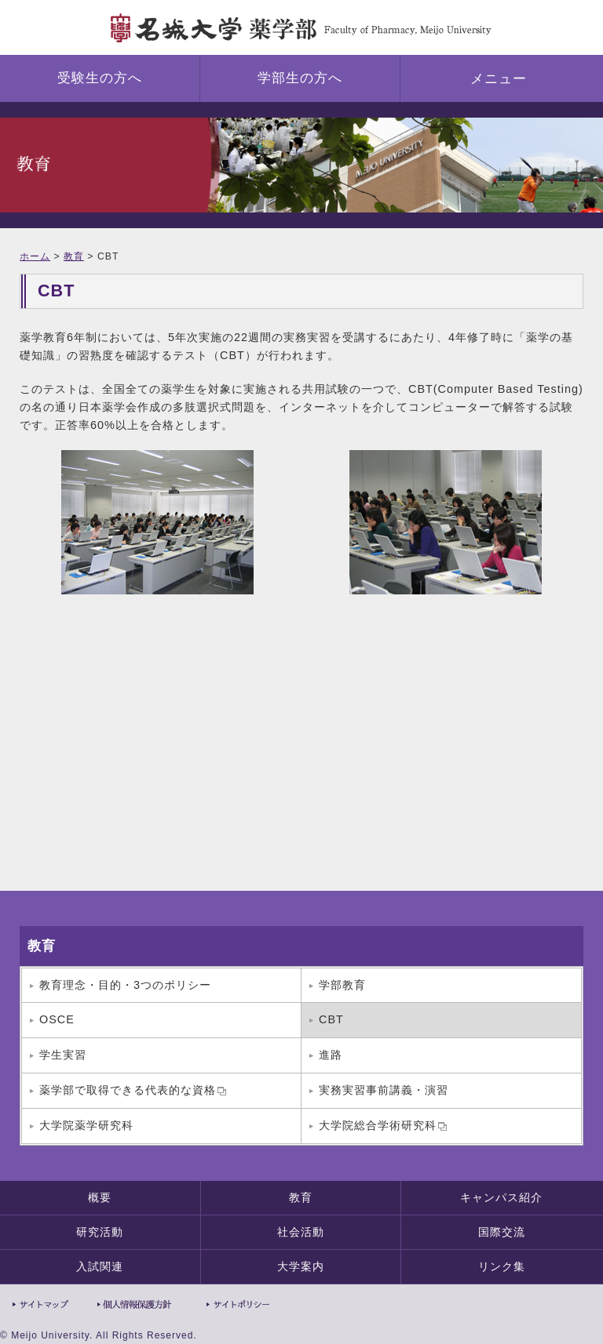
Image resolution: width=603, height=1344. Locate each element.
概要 (99, 1197)
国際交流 (501, 1232)
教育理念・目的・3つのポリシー (125, 985)
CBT (331, 1019)
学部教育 (342, 985)
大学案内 (300, 1266)
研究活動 (99, 1232)
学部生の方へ (300, 78)
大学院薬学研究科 (86, 1125)
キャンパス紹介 (501, 1197)
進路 (330, 1054)
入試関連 (99, 1266)
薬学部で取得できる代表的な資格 (132, 1090)
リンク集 (501, 1266)
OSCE (57, 1019)
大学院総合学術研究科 (383, 1125)
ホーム (35, 256)
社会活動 (300, 1232)
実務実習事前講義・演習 (383, 1090)
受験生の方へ (99, 78)
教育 (74, 256)
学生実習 (62, 1054)
